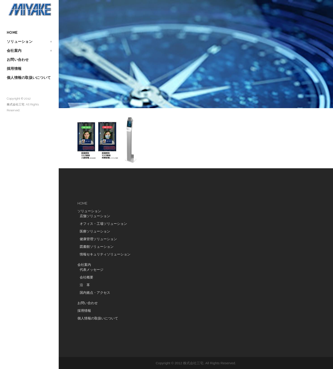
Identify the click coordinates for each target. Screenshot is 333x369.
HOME (82, 203)
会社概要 (86, 277)
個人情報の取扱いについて (97, 318)
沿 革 (86, 285)
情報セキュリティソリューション (105, 254)
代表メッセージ (91, 270)
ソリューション (89, 211)
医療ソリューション (95, 231)
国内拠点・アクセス (95, 293)
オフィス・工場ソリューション (103, 224)
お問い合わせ (87, 303)
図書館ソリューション (97, 247)
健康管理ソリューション (98, 239)
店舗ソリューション (95, 216)
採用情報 (84, 311)
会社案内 (84, 265)
